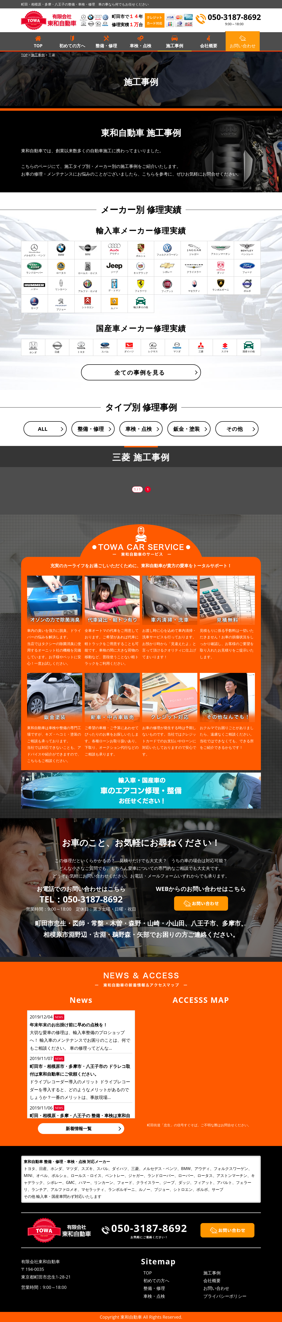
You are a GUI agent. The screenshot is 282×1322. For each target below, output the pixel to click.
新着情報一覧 (79, 1128)
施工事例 (174, 46)
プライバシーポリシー (225, 1296)
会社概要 (208, 46)
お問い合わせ (216, 1288)
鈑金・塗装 (186, 428)
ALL (42, 428)
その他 (234, 428)
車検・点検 (140, 46)
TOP (38, 46)
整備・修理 (106, 46)
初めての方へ (72, 46)
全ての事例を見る (139, 372)
